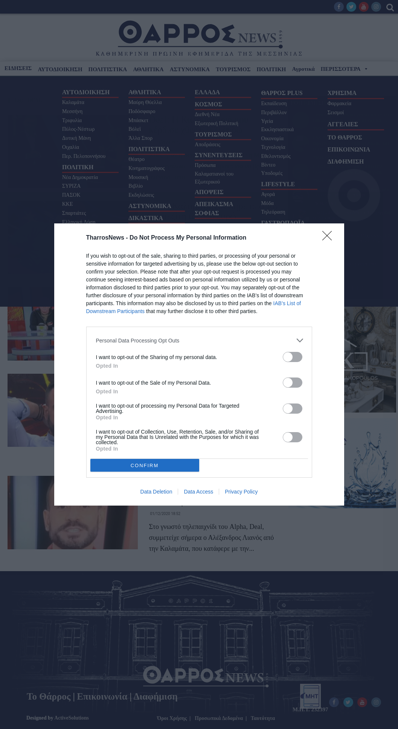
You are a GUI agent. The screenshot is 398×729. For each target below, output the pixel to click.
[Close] (329, 238)
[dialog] (199, 364)
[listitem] (199, 340)
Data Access (198, 492)
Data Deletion (156, 492)
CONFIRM (145, 465)
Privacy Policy (241, 492)
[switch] (292, 357)
